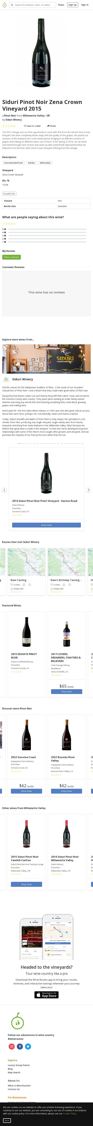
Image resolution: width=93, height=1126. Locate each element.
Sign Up (72, 4)
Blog (10, 1068)
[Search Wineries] (32, 5)
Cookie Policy (69, 1113)
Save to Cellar (32, 126)
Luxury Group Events (19, 1065)
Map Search (14, 1072)
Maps (61, 4)
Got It (7, 1120)
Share (51, 126)
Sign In (84, 4)
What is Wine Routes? (19, 1085)
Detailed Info (9, 194)
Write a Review (11, 257)
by (12, 119)
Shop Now (46, 525)
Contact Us (14, 1089)
